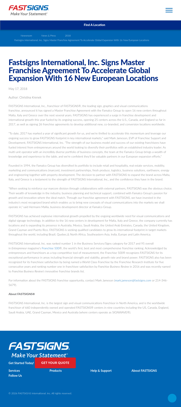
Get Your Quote (55, 363)
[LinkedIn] (91, 385)
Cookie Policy (63, 389)
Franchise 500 (51, 248)
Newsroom (26, 35)
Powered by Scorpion (158, 391)
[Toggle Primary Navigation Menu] (169, 10)
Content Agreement (82, 389)
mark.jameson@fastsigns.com (133, 280)
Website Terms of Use (35, 389)
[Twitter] (91, 382)
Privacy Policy (16, 389)
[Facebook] (91, 379)
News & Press (48, 35)
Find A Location (90, 25)
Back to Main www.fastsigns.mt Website (115, 389)
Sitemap (52, 389)
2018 (68, 35)
